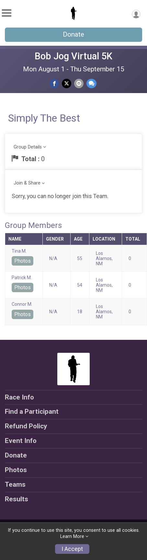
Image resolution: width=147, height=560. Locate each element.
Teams (15, 484)
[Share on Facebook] (54, 83)
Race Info (19, 397)
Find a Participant (32, 411)
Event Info (21, 441)
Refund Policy (26, 426)
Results (16, 499)
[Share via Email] (79, 83)
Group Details (28, 147)
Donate (73, 34)
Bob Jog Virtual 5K (73, 56)
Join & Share (27, 183)
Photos (22, 261)
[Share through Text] (91, 83)
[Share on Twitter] (66, 83)
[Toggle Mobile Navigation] (6, 13)
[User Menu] (136, 14)
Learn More (72, 536)
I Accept (72, 549)
